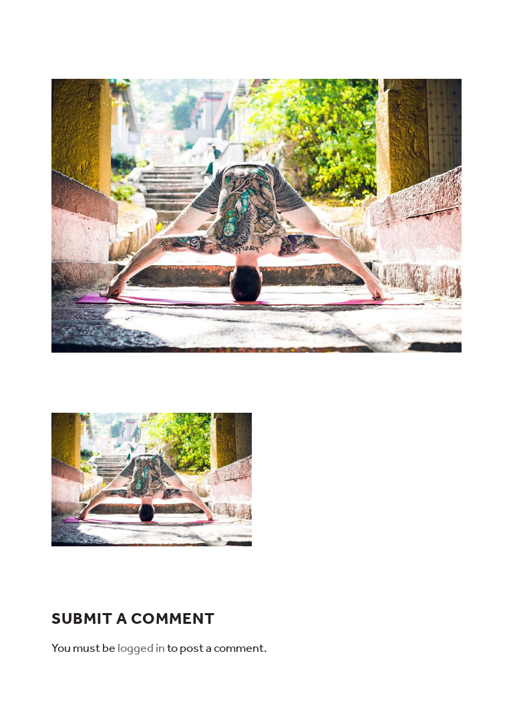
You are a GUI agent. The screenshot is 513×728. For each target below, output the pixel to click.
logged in (141, 648)
